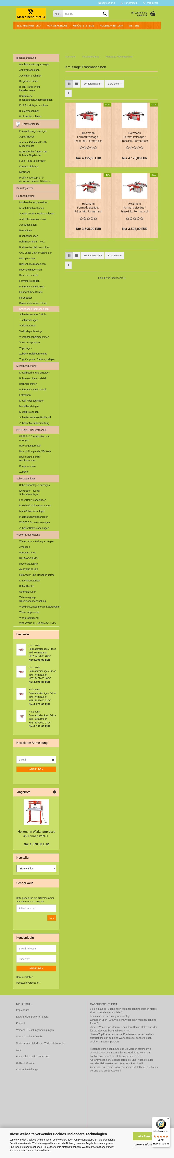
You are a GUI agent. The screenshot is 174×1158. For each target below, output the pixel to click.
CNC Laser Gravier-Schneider (35, 252)
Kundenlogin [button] (129, 3)
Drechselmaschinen (30, 269)
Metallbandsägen (29, 406)
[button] (106, 3)
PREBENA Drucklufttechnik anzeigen (34, 438)
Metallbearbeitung (26, 365)
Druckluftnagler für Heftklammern (29, 458)
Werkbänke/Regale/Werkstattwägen (39, 606)
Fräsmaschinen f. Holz (31, 286)
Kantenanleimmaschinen (33, 303)
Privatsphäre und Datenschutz (33, 1056)
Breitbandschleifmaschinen (34, 247)
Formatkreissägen (29, 280)
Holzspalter (25, 297)
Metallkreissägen (29, 411)
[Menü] (167, 1119)
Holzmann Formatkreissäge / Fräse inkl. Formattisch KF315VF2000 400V (135, 207)
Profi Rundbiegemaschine (33, 105)
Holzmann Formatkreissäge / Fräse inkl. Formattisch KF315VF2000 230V (88, 207)
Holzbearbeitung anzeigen (33, 202)
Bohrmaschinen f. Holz (31, 241)
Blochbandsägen (28, 235)
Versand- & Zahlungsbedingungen (35, 1030)
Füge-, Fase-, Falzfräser (32, 160)
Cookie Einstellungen (27, 1069)
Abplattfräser (26, 136)
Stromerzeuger (27, 591)
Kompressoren (27, 466)
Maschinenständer (29, 580)
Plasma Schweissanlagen (33, 516)
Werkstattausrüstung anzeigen (36, 541)
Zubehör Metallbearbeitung (34, 423)
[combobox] (93, 84)
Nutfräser (24, 171)
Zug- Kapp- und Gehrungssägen (37, 359)
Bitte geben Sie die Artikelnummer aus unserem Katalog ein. (35, 900)
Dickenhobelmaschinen (32, 263)
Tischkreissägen (28, 320)
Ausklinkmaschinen (30, 75)
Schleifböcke (26, 586)
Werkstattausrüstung (28, 534)
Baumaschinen (27, 552)
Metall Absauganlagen (31, 400)
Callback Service (25, 1063)
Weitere (134, 25)
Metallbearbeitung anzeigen (34, 372)
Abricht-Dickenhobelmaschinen (36, 213)
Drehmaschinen (28, 383)
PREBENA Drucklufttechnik (31, 429)
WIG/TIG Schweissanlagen (34, 522)
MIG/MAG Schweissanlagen (35, 505)
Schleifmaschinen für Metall (35, 417)
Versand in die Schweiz (29, 1036)
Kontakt (20, 1023)
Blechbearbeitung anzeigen (34, 64)
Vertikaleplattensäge (30, 331)
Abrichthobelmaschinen (32, 219)
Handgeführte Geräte (31, 292)
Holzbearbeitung (111, 25)
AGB (18, 1049)
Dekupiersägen (27, 258)
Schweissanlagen (26, 478)
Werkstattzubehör (29, 617)
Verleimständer (27, 325)
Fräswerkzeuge (57, 25)
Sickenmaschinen (29, 110)
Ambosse (24, 546)
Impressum (22, 1010)
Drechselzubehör (28, 275)
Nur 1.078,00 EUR (36, 844)
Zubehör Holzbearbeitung (33, 353)
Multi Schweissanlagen (32, 511)
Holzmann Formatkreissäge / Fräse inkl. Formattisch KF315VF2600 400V (135, 137)
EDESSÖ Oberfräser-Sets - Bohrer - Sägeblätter (34, 153)
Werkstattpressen (29, 612)
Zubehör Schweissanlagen (34, 528)
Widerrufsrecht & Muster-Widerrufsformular (40, 1043)
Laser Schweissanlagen (32, 499)
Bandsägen (25, 230)
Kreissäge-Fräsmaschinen (34, 308)
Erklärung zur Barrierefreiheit (32, 1016)
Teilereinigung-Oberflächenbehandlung (32, 599)
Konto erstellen (24, 977)
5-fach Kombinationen (31, 208)
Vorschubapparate (29, 342)
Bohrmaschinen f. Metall (32, 378)
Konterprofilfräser (29, 166)
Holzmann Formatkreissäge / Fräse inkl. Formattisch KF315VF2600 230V (88, 137)
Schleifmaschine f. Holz (32, 314)
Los (51, 918)
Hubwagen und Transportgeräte (37, 574)
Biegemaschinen (28, 81)
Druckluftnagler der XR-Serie (35, 451)
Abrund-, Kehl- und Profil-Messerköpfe (33, 144)
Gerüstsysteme (83, 25)
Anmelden (36, 769)
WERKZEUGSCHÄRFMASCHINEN (37, 623)
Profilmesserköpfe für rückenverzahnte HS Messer (35, 179)
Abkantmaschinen (29, 69)
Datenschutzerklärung (38, 1150)
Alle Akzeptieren (148, 1136)
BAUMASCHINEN (28, 558)
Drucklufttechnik (28, 563)
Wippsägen (25, 348)
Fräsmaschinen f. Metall (32, 389)
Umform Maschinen (30, 116)
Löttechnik (25, 395)
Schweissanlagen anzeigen (34, 485)
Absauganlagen (28, 224)
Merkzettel (150, 3)
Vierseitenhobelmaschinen (34, 336)
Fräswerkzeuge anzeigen (33, 131)
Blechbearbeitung (29, 25)
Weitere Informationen (148, 1144)
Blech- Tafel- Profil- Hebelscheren (30, 88)
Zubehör (24, 471)
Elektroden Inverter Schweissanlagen (29, 492)
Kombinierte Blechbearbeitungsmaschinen (36, 98)
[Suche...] (58, 13)
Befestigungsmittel (30, 445)
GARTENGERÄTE (28, 569)
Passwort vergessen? (28, 982)
